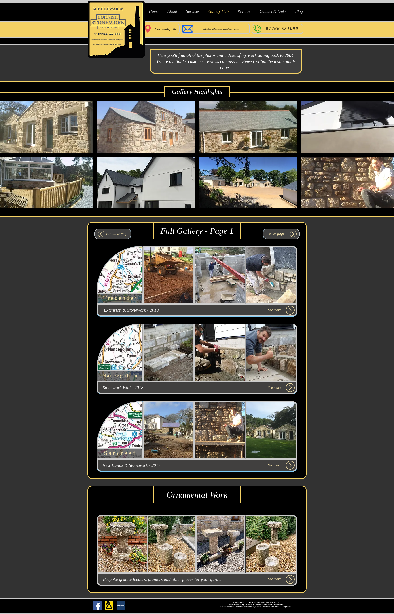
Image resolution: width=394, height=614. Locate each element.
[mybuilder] (121, 605)
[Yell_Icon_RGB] (109, 605)
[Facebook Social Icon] (97, 605)
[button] (146, 127)
